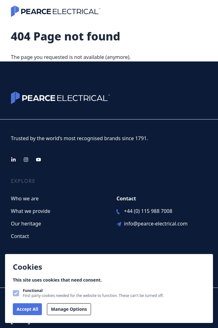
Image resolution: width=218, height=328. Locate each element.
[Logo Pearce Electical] (55, 11)
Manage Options (69, 309)
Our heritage (26, 223)
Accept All (27, 309)
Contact (20, 236)
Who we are (25, 198)
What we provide (30, 211)
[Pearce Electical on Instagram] (25, 159)
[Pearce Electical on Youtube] (38, 159)
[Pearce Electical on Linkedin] (13, 159)
